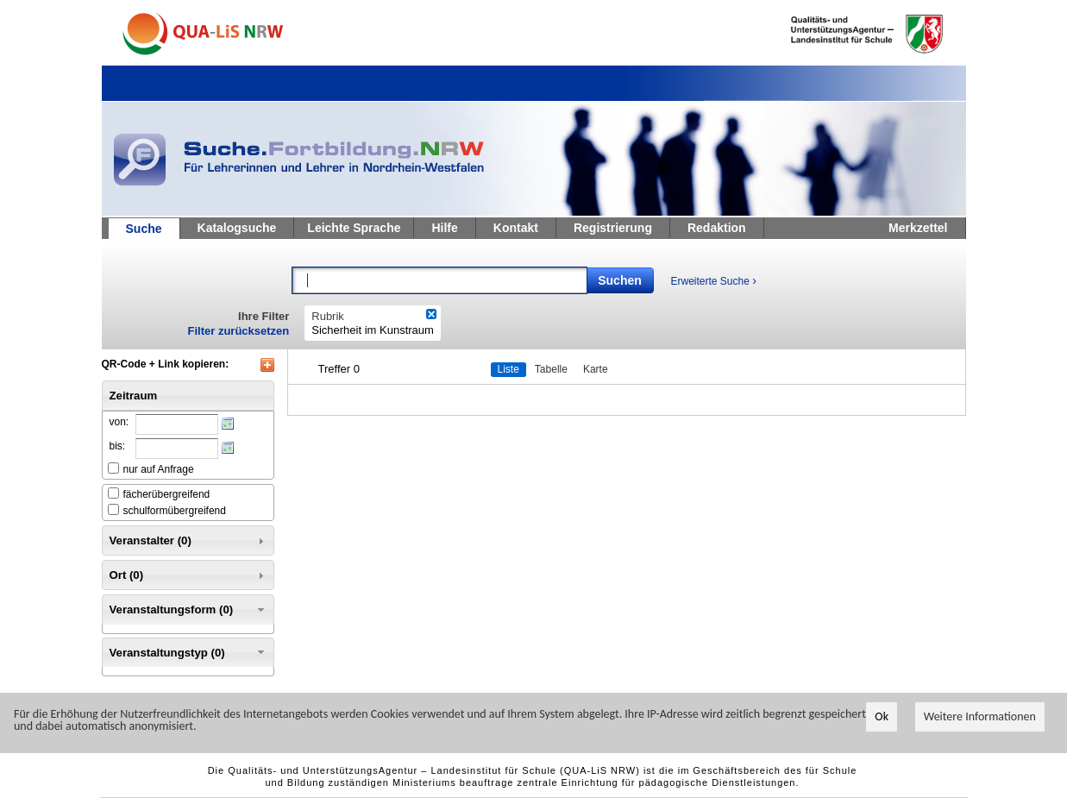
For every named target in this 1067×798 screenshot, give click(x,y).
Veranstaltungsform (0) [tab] (188, 610)
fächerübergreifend (166, 494)
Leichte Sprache (353, 228)
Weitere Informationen (980, 716)
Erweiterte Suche (713, 280)
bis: (118, 446)
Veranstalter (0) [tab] (188, 541)
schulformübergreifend (174, 511)
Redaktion (716, 228)
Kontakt (515, 228)
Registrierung (613, 228)
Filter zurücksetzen (239, 330)
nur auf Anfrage (158, 469)
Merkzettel (917, 228)
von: (119, 422)
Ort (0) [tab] (188, 575)
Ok (881, 716)
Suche (144, 229)
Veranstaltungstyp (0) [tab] (188, 652)
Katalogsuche (237, 228)
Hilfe (444, 228)
